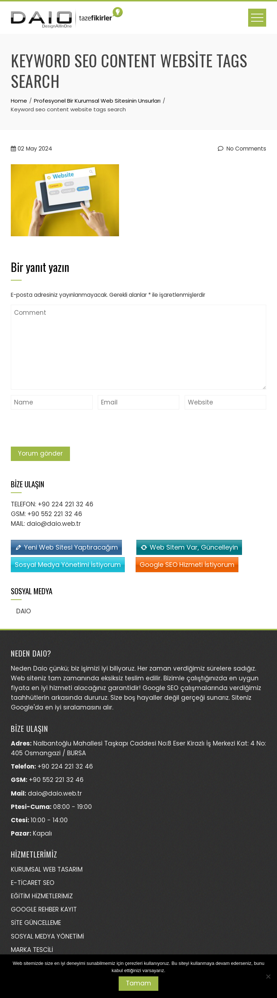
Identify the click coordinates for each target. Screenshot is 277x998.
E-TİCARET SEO (32, 882)
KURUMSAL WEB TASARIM (47, 869)
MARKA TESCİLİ (32, 949)
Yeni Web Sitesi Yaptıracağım (71, 547)
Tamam (138, 983)
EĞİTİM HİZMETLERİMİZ (42, 896)
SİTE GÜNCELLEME (36, 922)
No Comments (242, 148)
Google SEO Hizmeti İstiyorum (187, 564)
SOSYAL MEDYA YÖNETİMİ (47, 936)
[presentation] (65, 429)
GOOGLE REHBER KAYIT (44, 909)
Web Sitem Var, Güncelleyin (194, 547)
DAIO (23, 611)
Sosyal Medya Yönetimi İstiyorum (68, 564)
